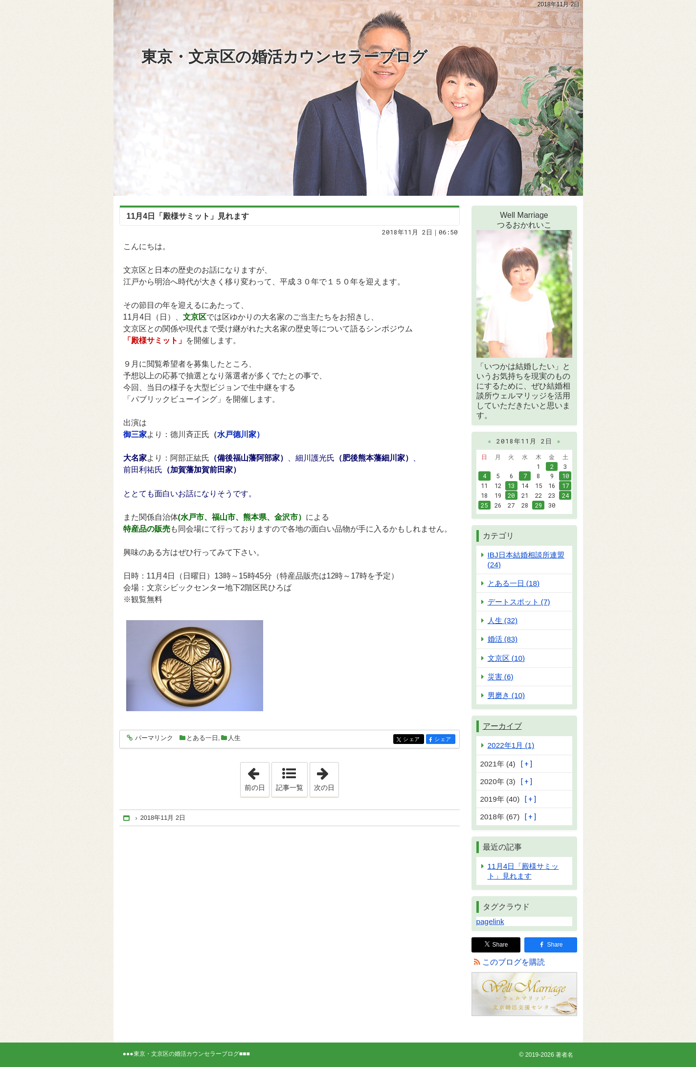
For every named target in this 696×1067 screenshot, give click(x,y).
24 (565, 495)
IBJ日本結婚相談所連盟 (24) (526, 559)
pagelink (490, 921)
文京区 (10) (506, 658)
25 (484, 505)
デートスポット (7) (519, 602)
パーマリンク (153, 738)
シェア (413, 740)
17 (565, 485)
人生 (234, 738)
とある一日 (202, 738)
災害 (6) (501, 677)
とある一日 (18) (514, 583)
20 (511, 495)
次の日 (326, 777)
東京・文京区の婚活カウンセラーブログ (284, 57)
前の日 (257, 777)
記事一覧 (289, 787)
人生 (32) (503, 620)
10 (565, 476)
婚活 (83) (503, 639)
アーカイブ (502, 726)
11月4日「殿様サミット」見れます (188, 216)
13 (511, 485)
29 (538, 505)
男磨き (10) (506, 695)
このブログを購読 (513, 962)
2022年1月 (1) (511, 745)
